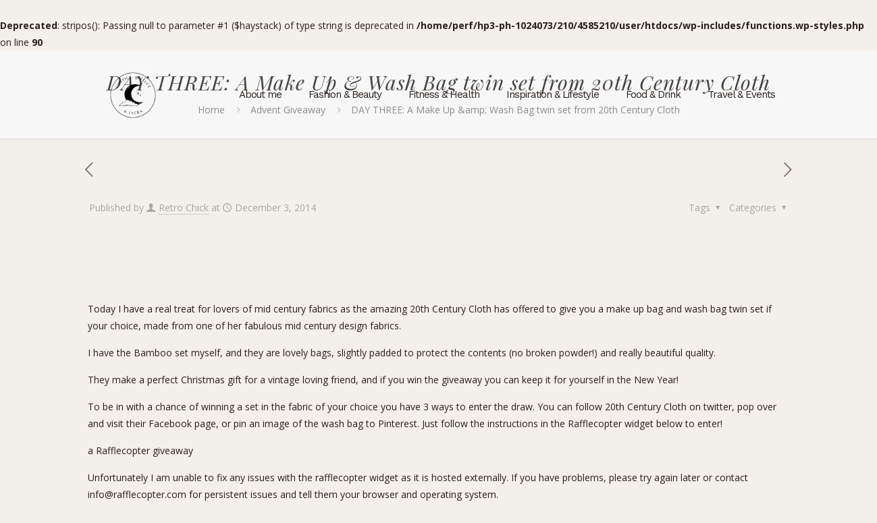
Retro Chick (184, 207)
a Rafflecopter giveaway (140, 450)
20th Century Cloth (452, 308)
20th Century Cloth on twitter (668, 406)
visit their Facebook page (161, 423)
